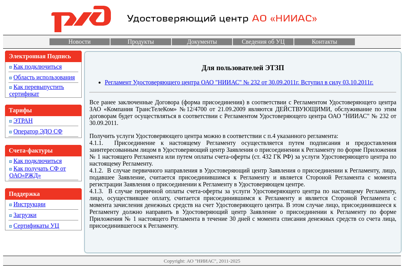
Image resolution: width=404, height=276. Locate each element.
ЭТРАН (23, 120)
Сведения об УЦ (263, 41)
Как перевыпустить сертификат (36, 90)
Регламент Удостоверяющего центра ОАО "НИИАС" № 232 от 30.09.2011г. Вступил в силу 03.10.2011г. (239, 82)
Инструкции (29, 204)
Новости (79, 41)
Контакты (324, 41)
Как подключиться (37, 66)
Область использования (44, 77)
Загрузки (24, 215)
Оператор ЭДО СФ (38, 131)
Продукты (141, 41)
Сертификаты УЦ (36, 225)
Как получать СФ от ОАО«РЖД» (37, 172)
